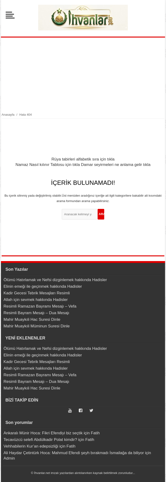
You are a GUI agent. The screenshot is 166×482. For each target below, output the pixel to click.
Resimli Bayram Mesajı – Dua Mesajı (36, 313)
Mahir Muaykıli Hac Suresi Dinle (32, 319)
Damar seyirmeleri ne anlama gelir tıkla (115, 164)
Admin (9, 458)
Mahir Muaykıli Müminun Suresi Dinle (37, 326)
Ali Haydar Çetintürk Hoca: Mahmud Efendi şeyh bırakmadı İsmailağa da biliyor (74, 453)
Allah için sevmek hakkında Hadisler (36, 299)
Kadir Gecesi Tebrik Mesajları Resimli (37, 293)
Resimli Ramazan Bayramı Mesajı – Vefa (40, 306)
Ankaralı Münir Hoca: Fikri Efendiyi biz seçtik (43, 433)
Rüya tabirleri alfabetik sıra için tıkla (82, 159)
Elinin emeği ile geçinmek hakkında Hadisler (43, 286)
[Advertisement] (83, 76)
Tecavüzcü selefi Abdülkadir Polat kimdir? (40, 439)
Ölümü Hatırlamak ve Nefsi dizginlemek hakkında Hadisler (55, 280)
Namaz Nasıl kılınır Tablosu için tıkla (48, 164)
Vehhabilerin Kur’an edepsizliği (31, 446)
